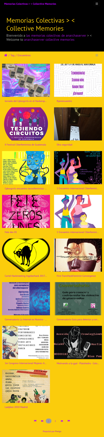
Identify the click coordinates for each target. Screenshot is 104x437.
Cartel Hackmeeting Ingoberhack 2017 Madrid (26, 275)
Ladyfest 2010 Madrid (16, 407)
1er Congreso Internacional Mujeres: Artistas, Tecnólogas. (26, 363)
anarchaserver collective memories (49, 39)
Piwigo (58, 431)
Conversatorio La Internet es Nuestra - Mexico (26, 319)
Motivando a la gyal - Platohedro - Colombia (78, 363)
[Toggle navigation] (97, 4)
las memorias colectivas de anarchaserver (56, 35)
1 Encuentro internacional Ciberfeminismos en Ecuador (78, 188)
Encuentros (24, 55)
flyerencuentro (64, 101)
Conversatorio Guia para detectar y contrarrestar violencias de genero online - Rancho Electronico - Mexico (78, 319)
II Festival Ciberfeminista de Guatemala (25, 144)
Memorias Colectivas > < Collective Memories (30, 4)
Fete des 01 (11, 232)
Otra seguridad (64, 144)
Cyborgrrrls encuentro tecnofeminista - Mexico (26, 188)
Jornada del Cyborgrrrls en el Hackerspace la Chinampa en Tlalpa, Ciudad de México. (26, 101)
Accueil (5, 55)
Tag (12, 55)
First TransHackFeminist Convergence (76, 275)
